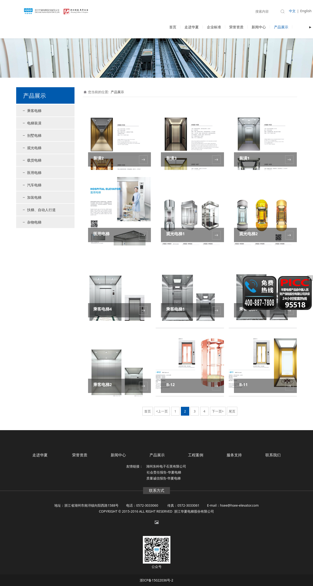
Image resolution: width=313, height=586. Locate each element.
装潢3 (171, 158)
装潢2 (98, 158)
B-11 (243, 384)
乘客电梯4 (102, 309)
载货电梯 (34, 160)
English (306, 11)
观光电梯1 (175, 233)
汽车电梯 (34, 185)
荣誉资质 (236, 27)
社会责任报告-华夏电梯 (164, 472)
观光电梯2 (248, 233)
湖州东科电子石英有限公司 (166, 466)
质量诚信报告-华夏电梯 (163, 478)
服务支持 (234, 455)
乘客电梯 (34, 110)
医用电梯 (34, 172)
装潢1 (244, 158)
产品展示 (281, 27)
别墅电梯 (34, 135)
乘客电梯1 (175, 309)
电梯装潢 (34, 123)
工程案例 (195, 455)
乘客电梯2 (102, 384)
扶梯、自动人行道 (41, 209)
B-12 (170, 384)
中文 (292, 11)
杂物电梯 (34, 222)
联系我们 (273, 455)
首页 (172, 27)
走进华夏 (191, 27)
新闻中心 (259, 27)
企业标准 (214, 27)
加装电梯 (34, 197)
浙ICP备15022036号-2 (156, 580)
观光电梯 (34, 147)
